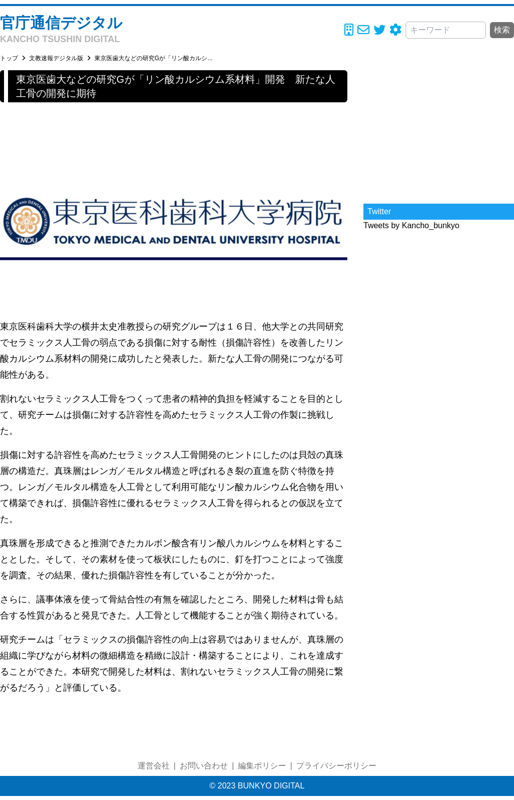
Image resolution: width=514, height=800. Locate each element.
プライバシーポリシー (336, 765)
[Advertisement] (438, 133)
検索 (502, 30)
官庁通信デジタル (61, 23)
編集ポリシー (262, 765)
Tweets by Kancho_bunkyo (411, 225)
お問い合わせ (204, 765)
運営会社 (154, 765)
